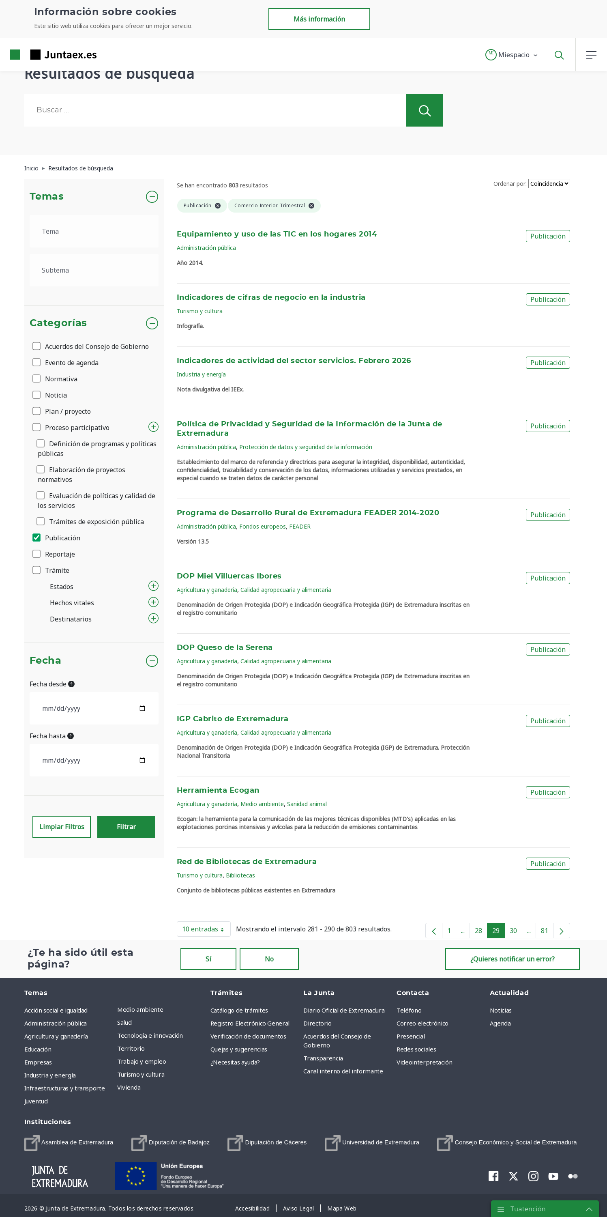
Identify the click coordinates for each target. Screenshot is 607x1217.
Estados (61, 586)
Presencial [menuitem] (411, 1036)
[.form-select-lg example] (94, 231)
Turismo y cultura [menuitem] (140, 1074)
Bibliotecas (240, 875)
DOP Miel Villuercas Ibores (229, 576)
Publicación (57, 537)
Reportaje (54, 554)
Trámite (51, 570)
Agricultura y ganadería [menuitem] (56, 1036)
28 (481, 932)
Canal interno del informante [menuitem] (343, 1071)
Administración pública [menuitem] (55, 1023)
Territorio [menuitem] (131, 1048)
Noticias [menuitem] (501, 1010)
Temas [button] (47, 197)
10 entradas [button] (206, 931)
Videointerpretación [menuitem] (424, 1062)
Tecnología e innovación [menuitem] (150, 1035)
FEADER (300, 526)
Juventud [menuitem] (36, 1101)
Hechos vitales (72, 602)
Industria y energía (201, 374)
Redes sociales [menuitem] (416, 1049)
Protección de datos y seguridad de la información (305, 447)
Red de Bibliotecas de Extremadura (247, 862)
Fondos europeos (262, 526)
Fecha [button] (46, 661)
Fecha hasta (52, 736)
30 (516, 932)
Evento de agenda (66, 362)
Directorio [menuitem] (317, 1023)
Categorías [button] (59, 323)
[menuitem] (69, 1143)
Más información (319, 19)
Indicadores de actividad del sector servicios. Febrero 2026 (294, 361)
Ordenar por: (510, 183)
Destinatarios (71, 619)
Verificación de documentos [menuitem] (248, 1036)
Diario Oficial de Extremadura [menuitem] (343, 1010)
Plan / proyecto (62, 411)
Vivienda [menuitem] (128, 1087)
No (269, 959)
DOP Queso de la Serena (225, 648)
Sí (208, 959)
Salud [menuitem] (124, 1022)
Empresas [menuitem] (38, 1062)
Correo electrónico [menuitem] (422, 1023)
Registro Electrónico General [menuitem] (250, 1023)
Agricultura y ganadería (207, 589)
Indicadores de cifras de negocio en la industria (271, 297)
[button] (512, 55)
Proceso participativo (71, 427)
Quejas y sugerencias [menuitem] (238, 1049)
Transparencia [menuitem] (323, 1058)
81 (547, 932)
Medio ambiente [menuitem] (140, 1009)
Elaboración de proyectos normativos (81, 474)
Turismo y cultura (200, 311)
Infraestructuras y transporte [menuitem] (64, 1088)
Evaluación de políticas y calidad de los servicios (96, 500)
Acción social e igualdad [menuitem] (56, 1010)
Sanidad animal (307, 804)
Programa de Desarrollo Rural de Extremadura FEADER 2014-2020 (308, 513)
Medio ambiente (262, 804)
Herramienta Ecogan (218, 790)
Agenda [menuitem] (500, 1023)
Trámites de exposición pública (91, 521)
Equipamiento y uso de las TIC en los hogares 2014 (277, 234)
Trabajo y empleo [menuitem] (141, 1061)
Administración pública (206, 248)
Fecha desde (52, 684)
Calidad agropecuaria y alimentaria (285, 589)
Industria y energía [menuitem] (50, 1075)
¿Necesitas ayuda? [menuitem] (235, 1062)
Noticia (50, 395)
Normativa (55, 378)
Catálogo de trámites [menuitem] (239, 1010)
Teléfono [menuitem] (409, 1010)
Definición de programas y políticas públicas (97, 448)
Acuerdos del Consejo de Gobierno (91, 346)
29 (498, 932)
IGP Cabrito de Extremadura (233, 719)
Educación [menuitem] (37, 1049)
